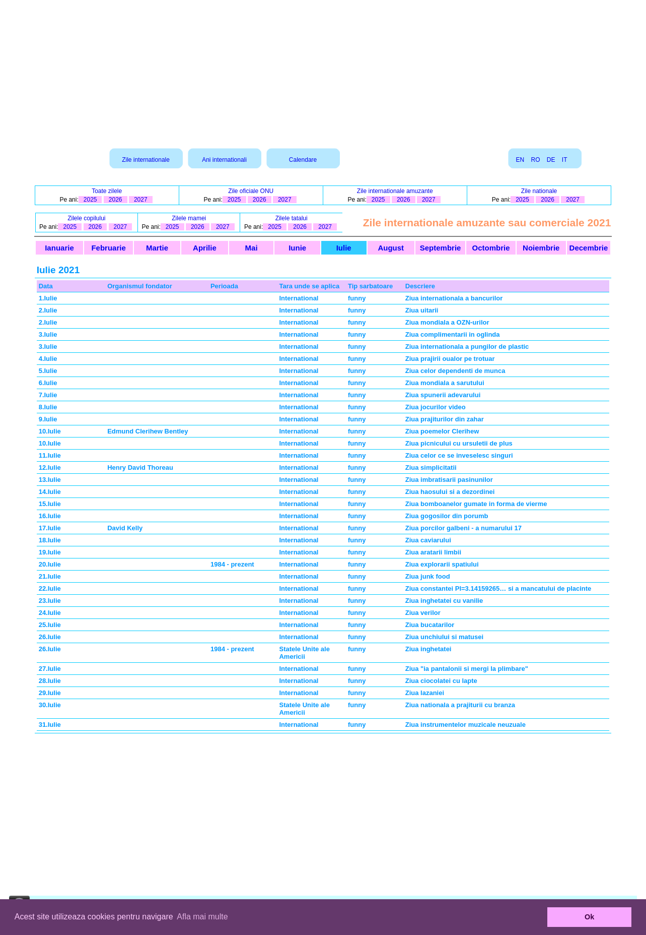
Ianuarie (59, 247)
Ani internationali (224, 159)
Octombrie (491, 247)
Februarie (108, 247)
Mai (251, 247)
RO (535, 159)
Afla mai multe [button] (202, 916)
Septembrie (440, 247)
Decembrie (588, 247)
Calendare (303, 159)
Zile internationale (146, 159)
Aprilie (205, 247)
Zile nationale (539, 191)
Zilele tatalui (291, 218)
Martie (157, 247)
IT (564, 159)
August (391, 247)
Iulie (343, 247)
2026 (115, 199)
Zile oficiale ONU (250, 191)
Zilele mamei (189, 218)
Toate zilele (107, 191)
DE (551, 159)
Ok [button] (589, 917)
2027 (141, 199)
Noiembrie (541, 247)
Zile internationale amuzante (395, 191)
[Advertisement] (323, 70)
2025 (90, 199)
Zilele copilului (86, 218)
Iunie (297, 247)
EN (520, 159)
